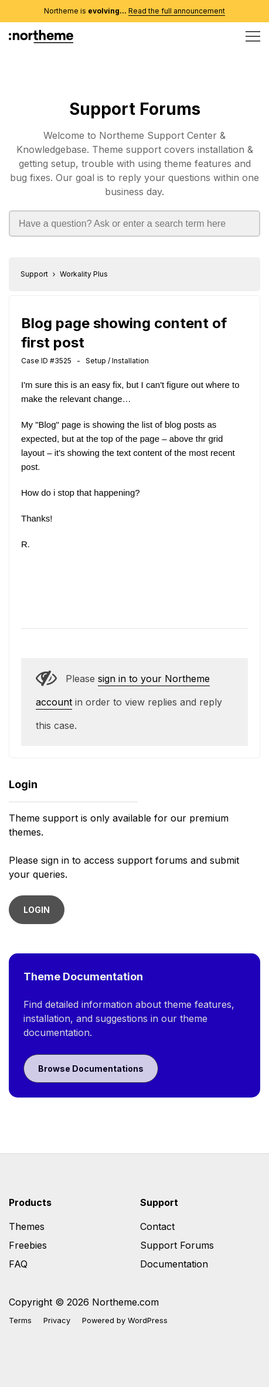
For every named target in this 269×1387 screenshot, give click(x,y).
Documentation (174, 1264)
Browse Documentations (91, 1069)
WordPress (148, 1320)
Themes (27, 1226)
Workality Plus (84, 274)
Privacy (56, 1320)
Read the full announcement (176, 10)
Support (34, 274)
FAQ (18, 1264)
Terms (20, 1320)
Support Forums (134, 109)
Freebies (28, 1245)
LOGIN (36, 910)
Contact (157, 1226)
